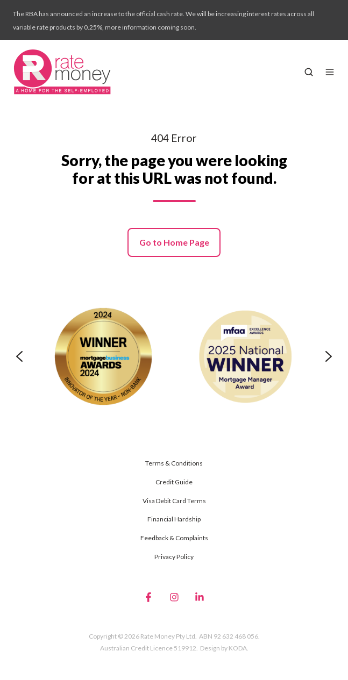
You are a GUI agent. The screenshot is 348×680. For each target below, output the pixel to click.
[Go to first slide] (328, 356)
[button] (308, 72)
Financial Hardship (174, 519)
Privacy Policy (174, 557)
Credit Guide (174, 482)
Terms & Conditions (174, 463)
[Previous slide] (19, 356)
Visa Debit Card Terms (174, 501)
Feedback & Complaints (174, 538)
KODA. (238, 648)
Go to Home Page (174, 242)
